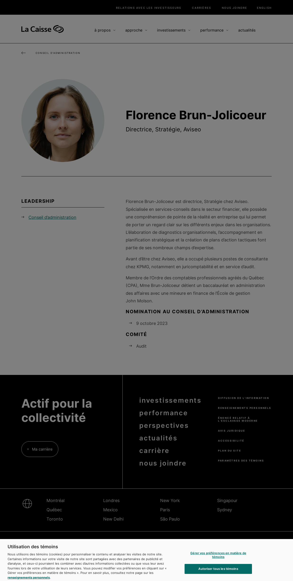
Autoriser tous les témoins (218, 571)
